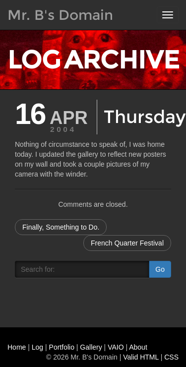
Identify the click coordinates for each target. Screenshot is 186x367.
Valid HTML (141, 357)
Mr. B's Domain (60, 14)
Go (160, 269)
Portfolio (61, 347)
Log (37, 347)
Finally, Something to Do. (60, 227)
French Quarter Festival (127, 243)
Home (16, 347)
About (138, 347)
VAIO (116, 347)
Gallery (91, 347)
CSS (171, 357)
